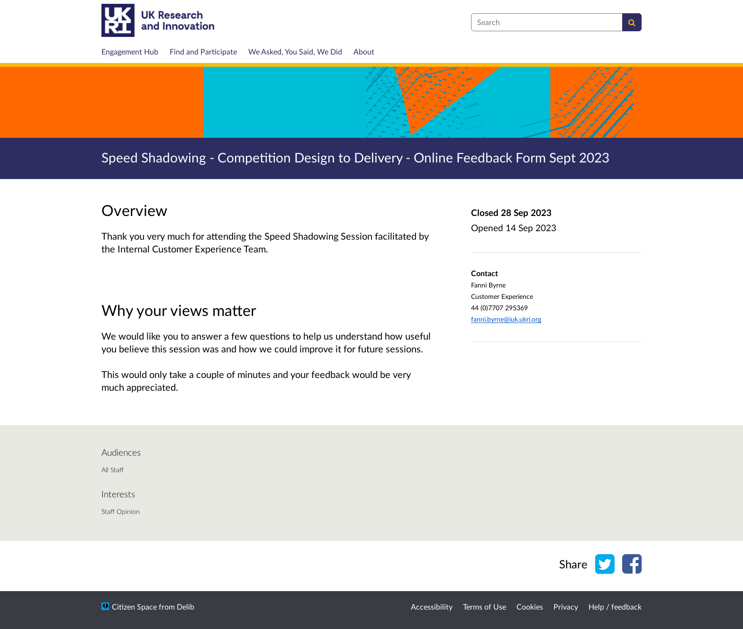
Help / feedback (615, 606)
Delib (185, 606)
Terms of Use (484, 606)
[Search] (632, 22)
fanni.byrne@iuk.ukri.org (506, 319)
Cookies (529, 606)
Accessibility (432, 606)
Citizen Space (134, 606)
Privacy (565, 606)
